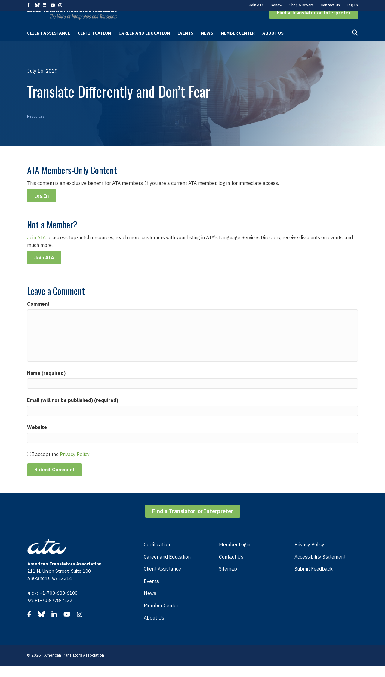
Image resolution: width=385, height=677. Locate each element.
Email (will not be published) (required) (72, 412)
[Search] (355, 44)
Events (185, 44)
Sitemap (228, 580)
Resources (36, 127)
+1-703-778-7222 (53, 611)
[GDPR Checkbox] (29, 465)
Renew (276, 5)
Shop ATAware (301, 5)
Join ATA (256, 5)
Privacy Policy (75, 466)
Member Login (234, 556)
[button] (314, 24)
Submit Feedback (313, 580)
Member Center (238, 44)
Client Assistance (48, 44)
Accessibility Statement (320, 568)
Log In (352, 5)
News (207, 44)
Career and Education (144, 44)
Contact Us (330, 5)
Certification (94, 44)
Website (37, 439)
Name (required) (46, 384)
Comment (38, 315)
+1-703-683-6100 (59, 604)
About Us (273, 44)
